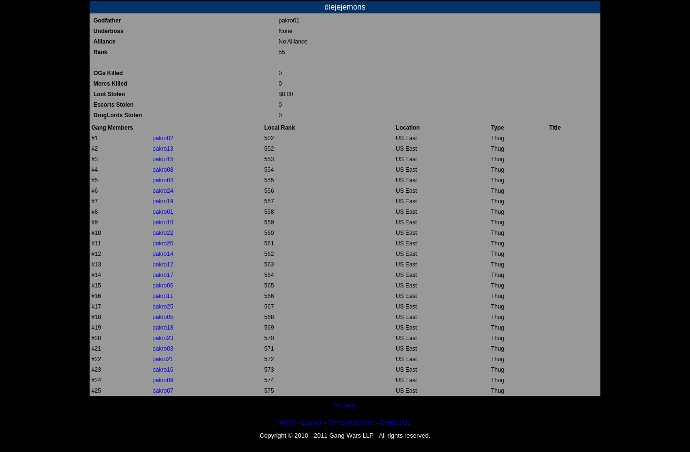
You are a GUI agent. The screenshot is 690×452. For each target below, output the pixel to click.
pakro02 (162, 138)
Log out (311, 422)
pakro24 (162, 190)
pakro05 (162, 317)
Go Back (345, 405)
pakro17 (162, 275)
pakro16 (162, 369)
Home (287, 422)
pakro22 (162, 233)
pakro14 (162, 254)
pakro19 (162, 201)
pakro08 (162, 169)
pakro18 (162, 327)
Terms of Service (351, 422)
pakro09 (162, 380)
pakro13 (162, 148)
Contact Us (395, 422)
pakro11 (162, 296)
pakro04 (162, 180)
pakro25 (162, 306)
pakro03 (162, 348)
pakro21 (162, 359)
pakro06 (162, 285)
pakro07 (162, 390)
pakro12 (162, 264)
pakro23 (162, 338)
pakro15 (162, 159)
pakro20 (162, 243)
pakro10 (162, 222)
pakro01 (162, 212)
